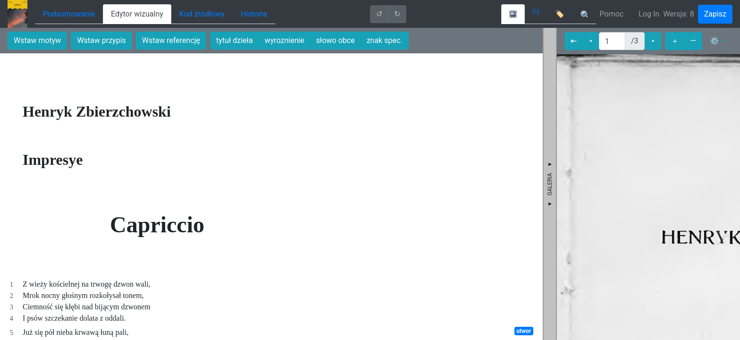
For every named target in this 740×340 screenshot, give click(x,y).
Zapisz (715, 13)
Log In (649, 13)
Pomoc (612, 13)
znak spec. (385, 40)
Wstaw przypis (101, 40)
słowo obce (335, 40)
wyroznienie (284, 40)
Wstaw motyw (37, 40)
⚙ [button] (714, 40)
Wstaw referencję (171, 40)
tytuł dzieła (234, 40)
